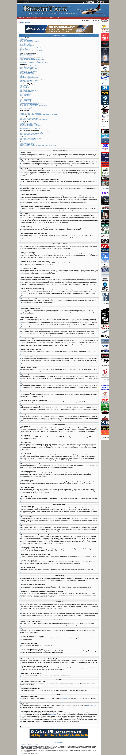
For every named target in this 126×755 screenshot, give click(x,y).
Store (58, 17)
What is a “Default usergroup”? (27, 107)
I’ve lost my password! (25, 44)
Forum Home (25, 22)
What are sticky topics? (25, 93)
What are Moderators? (25, 100)
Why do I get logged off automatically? (29, 41)
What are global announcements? (28, 90)
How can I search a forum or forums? (29, 123)
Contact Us (36, 744)
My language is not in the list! (27, 58)
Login (46, 17)
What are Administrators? (26, 99)
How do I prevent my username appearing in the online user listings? (37, 43)
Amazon (29, 17)
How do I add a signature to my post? (29, 68)
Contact (35, 17)
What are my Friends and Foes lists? (29, 118)
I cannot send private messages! (28, 112)
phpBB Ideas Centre (91, 705)
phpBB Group (64, 698)
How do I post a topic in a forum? (28, 66)
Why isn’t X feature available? (27, 144)
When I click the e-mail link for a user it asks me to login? (34, 62)
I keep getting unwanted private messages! (30, 113)
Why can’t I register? (25, 49)
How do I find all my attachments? (28, 139)
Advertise (21, 17)
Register (52, 17)
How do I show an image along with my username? (32, 59)
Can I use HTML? (24, 86)
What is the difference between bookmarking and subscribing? (35, 132)
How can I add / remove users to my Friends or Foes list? (34, 119)
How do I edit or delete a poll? (27, 72)
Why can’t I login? (24, 39)
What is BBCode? (24, 85)
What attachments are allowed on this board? (31, 138)
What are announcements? (26, 91)
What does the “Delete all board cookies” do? (31, 51)
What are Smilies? (24, 87)
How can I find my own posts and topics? (30, 128)
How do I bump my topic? (26, 81)
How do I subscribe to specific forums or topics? (31, 133)
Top (20, 157)
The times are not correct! (26, 55)
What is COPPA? (24, 48)
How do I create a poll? (25, 70)
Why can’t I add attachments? (27, 75)
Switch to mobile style (58, 742)
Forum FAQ (31, 744)
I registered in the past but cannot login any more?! (32, 47)
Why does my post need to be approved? (30, 80)
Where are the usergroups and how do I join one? (32, 103)
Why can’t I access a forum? (27, 73)
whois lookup (52, 714)
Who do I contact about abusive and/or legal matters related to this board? (38, 145)
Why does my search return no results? (29, 124)
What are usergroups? (25, 102)
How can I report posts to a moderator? (29, 77)
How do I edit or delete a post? (27, 67)
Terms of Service (24, 744)
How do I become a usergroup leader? (29, 104)
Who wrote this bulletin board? (27, 143)
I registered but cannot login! (27, 45)
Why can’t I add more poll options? (28, 71)
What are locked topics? (26, 94)
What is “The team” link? (26, 108)
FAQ (41, 17)
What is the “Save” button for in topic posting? (31, 79)
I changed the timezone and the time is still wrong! (32, 57)
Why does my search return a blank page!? (30, 125)
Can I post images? (24, 89)
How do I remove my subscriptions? (28, 134)
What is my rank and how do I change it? (30, 61)
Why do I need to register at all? (27, 40)
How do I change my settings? (27, 54)
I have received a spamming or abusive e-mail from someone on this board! (38, 114)
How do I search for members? (27, 127)
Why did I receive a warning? (27, 76)
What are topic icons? (25, 95)
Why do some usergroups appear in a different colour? (33, 105)
